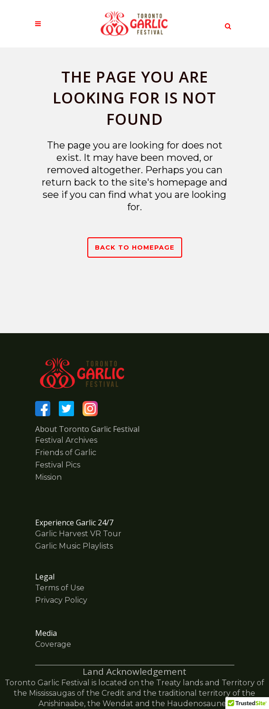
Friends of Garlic (65, 452)
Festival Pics (57, 464)
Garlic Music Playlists (74, 545)
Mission (48, 477)
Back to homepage (135, 247)
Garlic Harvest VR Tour (78, 533)
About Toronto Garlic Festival (87, 429)
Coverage (53, 644)
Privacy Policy (61, 600)
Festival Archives (66, 440)
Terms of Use (59, 587)
